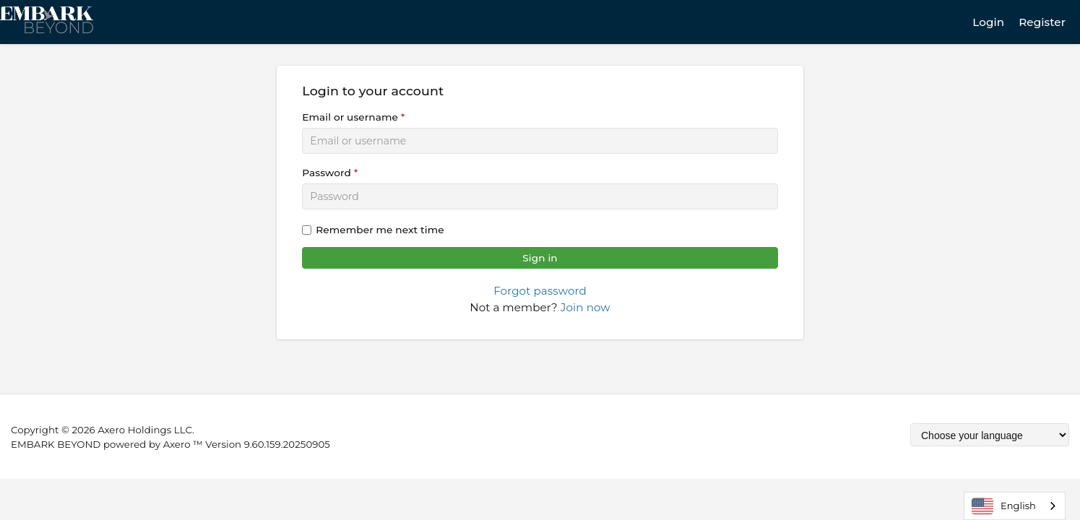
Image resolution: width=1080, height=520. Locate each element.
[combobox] (1015, 506)
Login (988, 22)
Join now (585, 307)
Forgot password (540, 291)
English (1004, 506)
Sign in (539, 258)
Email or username (350, 117)
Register (1042, 22)
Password (326, 172)
